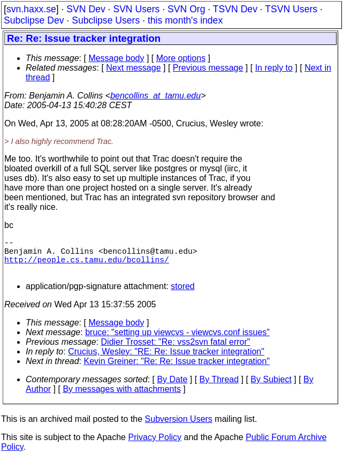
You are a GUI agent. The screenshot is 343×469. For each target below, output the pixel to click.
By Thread (219, 387)
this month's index (185, 20)
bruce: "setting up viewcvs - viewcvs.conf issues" (177, 340)
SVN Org (186, 9)
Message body (116, 58)
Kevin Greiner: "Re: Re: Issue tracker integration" (177, 369)
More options (181, 58)
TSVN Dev (235, 9)
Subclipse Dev (34, 20)
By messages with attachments (122, 397)
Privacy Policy (154, 445)
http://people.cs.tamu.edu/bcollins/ (86, 265)
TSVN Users (291, 9)
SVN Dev (85, 9)
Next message (133, 67)
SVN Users (136, 9)
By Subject (270, 387)
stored (182, 294)
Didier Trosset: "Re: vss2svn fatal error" (175, 350)
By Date (172, 387)
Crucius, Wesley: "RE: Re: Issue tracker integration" (166, 360)
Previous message (208, 67)
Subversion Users (178, 427)
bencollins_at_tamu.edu (155, 95)
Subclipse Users (106, 20)
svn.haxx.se (31, 9)
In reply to (274, 67)
